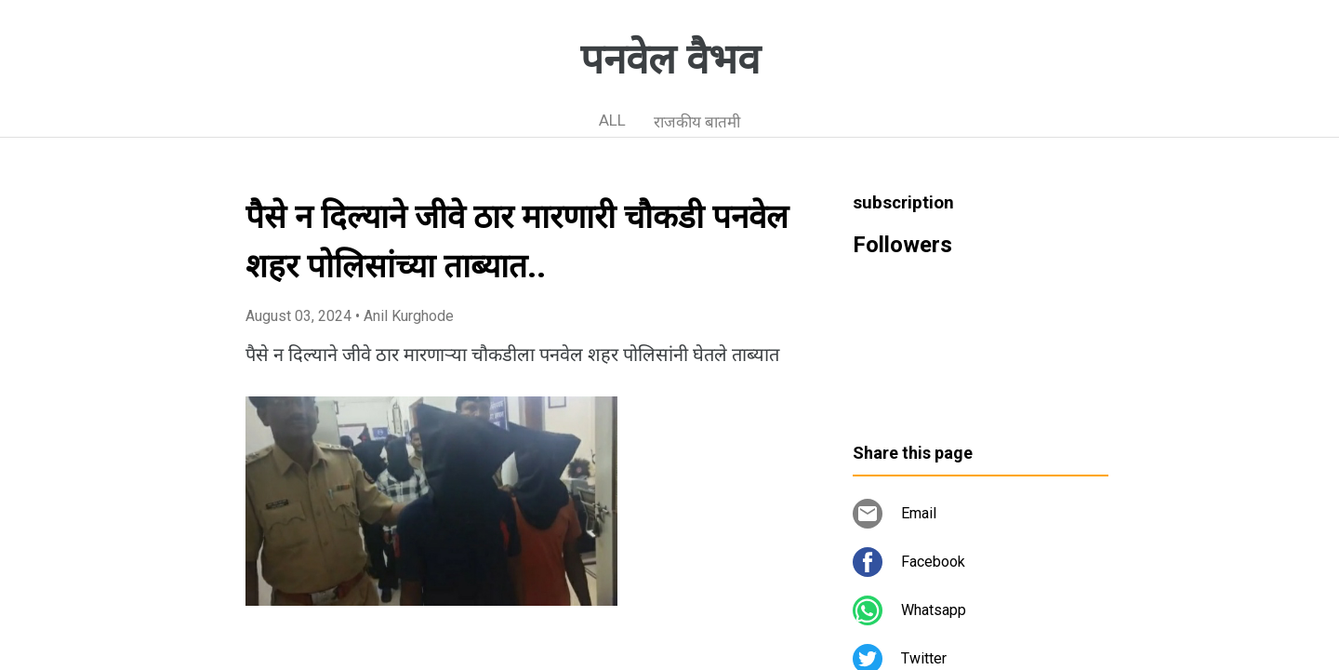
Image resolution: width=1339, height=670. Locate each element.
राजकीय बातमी (697, 122)
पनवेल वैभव (670, 59)
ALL (612, 120)
